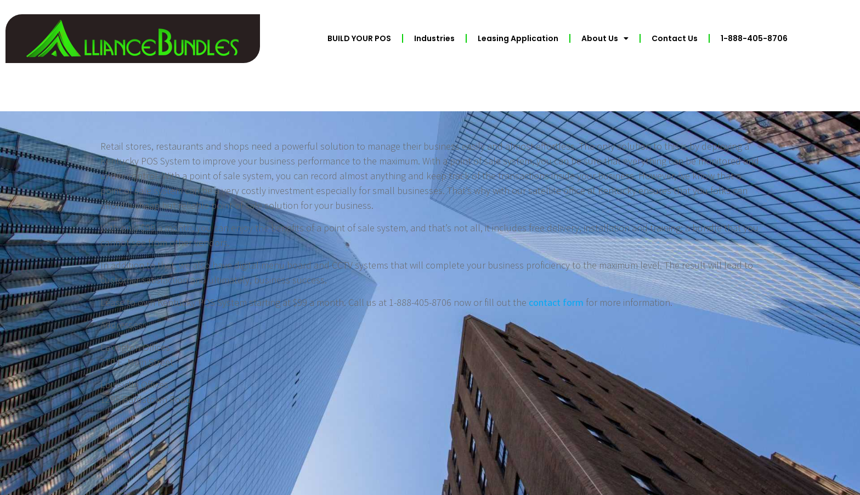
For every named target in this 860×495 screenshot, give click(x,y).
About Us (605, 38)
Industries (434, 38)
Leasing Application (518, 38)
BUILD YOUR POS (359, 38)
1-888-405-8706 (754, 38)
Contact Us (675, 38)
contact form (556, 302)
